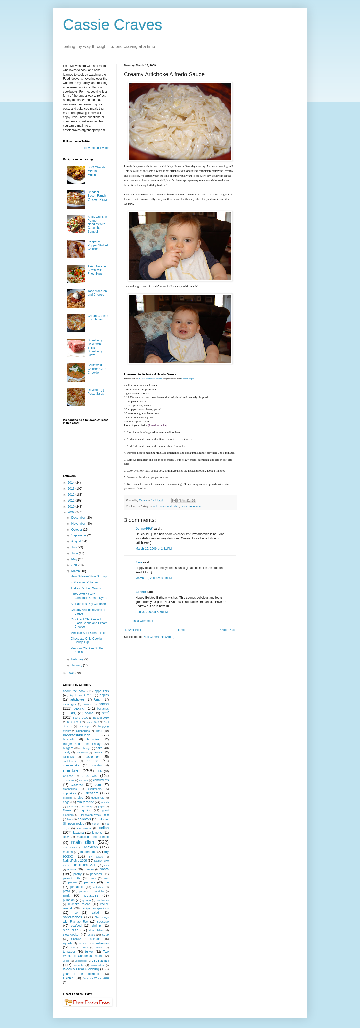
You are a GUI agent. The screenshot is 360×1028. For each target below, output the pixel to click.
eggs (66, 802)
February (77, 659)
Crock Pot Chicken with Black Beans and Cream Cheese (88, 623)
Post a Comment (142, 621)
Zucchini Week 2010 (95, 978)
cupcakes (69, 793)
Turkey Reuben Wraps (85, 588)
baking (79, 708)
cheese (92, 761)
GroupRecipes (187, 378)
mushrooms (88, 852)
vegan (66, 960)
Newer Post (133, 630)
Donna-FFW (144, 528)
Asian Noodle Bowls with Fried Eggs (97, 270)
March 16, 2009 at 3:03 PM (154, 578)
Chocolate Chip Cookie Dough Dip (86, 640)
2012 (71, 494)
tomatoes (69, 951)
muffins (68, 852)
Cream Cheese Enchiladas (98, 317)
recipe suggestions (95, 908)
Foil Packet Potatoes (84, 582)
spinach (95, 939)
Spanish (76, 938)
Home (181, 630)
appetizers (102, 691)
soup (105, 934)
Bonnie (141, 592)
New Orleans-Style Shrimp (88, 576)
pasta (184, 506)
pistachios (98, 887)
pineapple (77, 887)
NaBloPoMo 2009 (75, 860)
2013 (71, 488)
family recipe (85, 802)
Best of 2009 (80, 717)
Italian (104, 828)
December (78, 517)
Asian (97, 699)
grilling (86, 810)
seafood (76, 925)
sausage (103, 921)
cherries (97, 765)
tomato (99, 947)
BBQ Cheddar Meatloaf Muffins (97, 171)
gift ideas (72, 806)
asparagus (69, 704)
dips (80, 797)
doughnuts (97, 797)
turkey (89, 951)
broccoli (68, 739)
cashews (68, 756)
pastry (77, 874)
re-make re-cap (79, 904)
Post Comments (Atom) (159, 637)
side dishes (96, 930)
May (74, 559)
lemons (97, 832)
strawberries (100, 943)
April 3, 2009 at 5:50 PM (152, 612)
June (75, 553)
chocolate (89, 776)
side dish (71, 930)
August (76, 541)
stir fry (82, 943)
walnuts (78, 965)
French (105, 802)
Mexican (91, 847)
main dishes (70, 847)
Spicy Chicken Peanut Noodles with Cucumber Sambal (97, 224)
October (77, 529)
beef (105, 713)
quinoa (86, 900)
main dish (173, 506)
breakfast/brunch (76, 735)
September (79, 535)
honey (95, 823)
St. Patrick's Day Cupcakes (88, 604)
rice (75, 913)
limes (66, 836)
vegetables (81, 960)
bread (99, 731)
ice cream (84, 828)
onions (71, 869)
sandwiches (72, 917)
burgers (68, 748)
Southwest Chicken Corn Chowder (97, 368)
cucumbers (95, 788)
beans (89, 713)
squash (67, 943)
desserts (67, 797)
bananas (103, 708)
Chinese (68, 775)
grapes (101, 806)
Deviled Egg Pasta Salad (96, 391)
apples (104, 695)
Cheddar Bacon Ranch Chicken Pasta (97, 195)
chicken (71, 770)
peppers (89, 882)
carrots (97, 752)
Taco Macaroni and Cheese (97, 292)
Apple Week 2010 (81, 695)
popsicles (99, 891)
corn (98, 785)
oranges (89, 869)
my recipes (96, 856)
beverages (85, 726)
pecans (72, 882)
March (76, 571)
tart (73, 947)
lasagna (78, 832)
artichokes (159, 506)
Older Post (227, 630)
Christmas (68, 780)
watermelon (97, 965)
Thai (85, 947)
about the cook (74, 691)
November (78, 523)
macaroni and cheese (93, 837)
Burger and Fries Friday (82, 744)
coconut (83, 780)
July (74, 547)
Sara (139, 562)
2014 (71, 482)
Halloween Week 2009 (94, 814)
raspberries (103, 900)
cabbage (85, 748)
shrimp (96, 925)
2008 (71, 673)
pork (66, 895)
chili (99, 771)
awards (88, 704)
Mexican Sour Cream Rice (88, 633)
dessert (92, 793)
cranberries (70, 788)
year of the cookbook (81, 974)
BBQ (73, 713)
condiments (101, 780)
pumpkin (69, 900)
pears (93, 878)
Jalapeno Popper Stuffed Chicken (98, 245)
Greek (67, 810)
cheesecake (71, 765)
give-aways (87, 806)
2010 (71, 506)
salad (95, 913)
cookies (77, 784)
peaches (96, 874)
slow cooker (71, 934)
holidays (84, 819)
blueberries (83, 730)
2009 (71, 512)
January (77, 665)
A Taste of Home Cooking (150, 378)
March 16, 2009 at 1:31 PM (154, 548)
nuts (106, 865)
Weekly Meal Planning (81, 969)
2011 (71, 500)
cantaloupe (82, 752)
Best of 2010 (101, 717)
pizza (66, 891)
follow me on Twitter (95, 148)
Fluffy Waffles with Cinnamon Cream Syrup (88, 595)
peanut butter (72, 878)
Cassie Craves (112, 24)
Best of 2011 (74, 722)
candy (66, 752)
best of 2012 (92, 722)
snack (91, 934)
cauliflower (69, 761)
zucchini (68, 978)
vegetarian (195, 506)
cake (99, 748)
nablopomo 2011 (85, 865)
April (74, 565)
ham (70, 819)
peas (106, 878)
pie (107, 882)
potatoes (91, 895)
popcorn (83, 891)
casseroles (92, 757)
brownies (93, 739)
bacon (104, 704)
